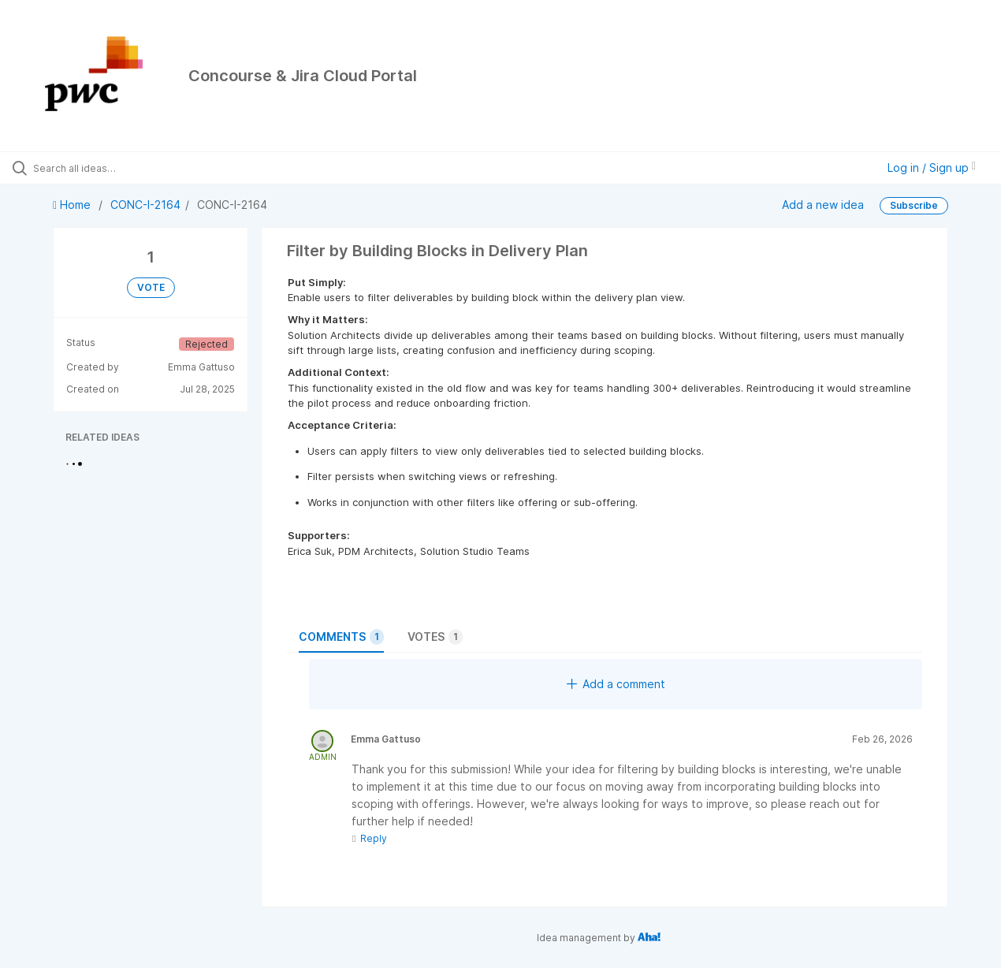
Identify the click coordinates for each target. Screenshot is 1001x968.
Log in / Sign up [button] (932, 167)
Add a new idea (823, 204)
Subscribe (914, 205)
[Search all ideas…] (120, 167)
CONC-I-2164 (145, 204)
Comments (341, 637)
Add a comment (616, 684)
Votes (435, 637)
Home (73, 204)
